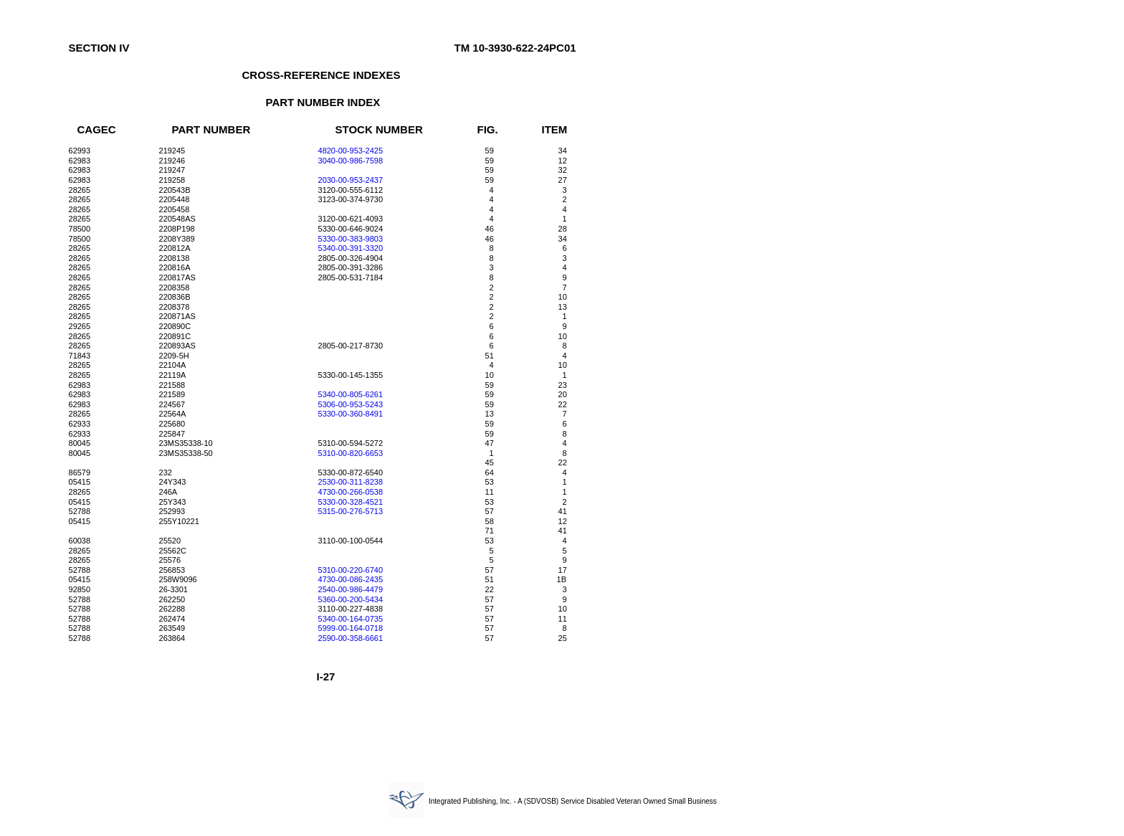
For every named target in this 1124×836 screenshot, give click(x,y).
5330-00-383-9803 (351, 238)
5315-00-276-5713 (351, 511)
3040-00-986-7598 (351, 160)
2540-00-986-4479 (351, 589)
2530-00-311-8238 (351, 482)
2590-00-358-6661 (351, 638)
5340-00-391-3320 (351, 248)
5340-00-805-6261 (351, 394)
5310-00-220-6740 (351, 570)
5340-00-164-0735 (351, 618)
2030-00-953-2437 (351, 180)
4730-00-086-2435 (351, 579)
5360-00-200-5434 (351, 599)
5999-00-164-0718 (351, 628)
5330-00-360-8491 (351, 413)
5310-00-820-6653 (351, 453)
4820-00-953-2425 (351, 150)
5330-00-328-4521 (351, 502)
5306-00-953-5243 (351, 404)
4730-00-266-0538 (351, 492)
